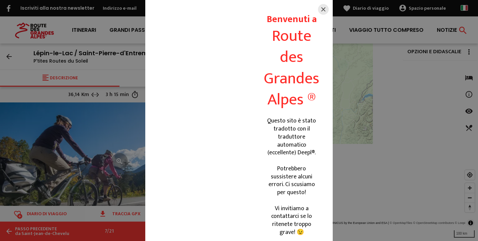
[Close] (323, 9)
